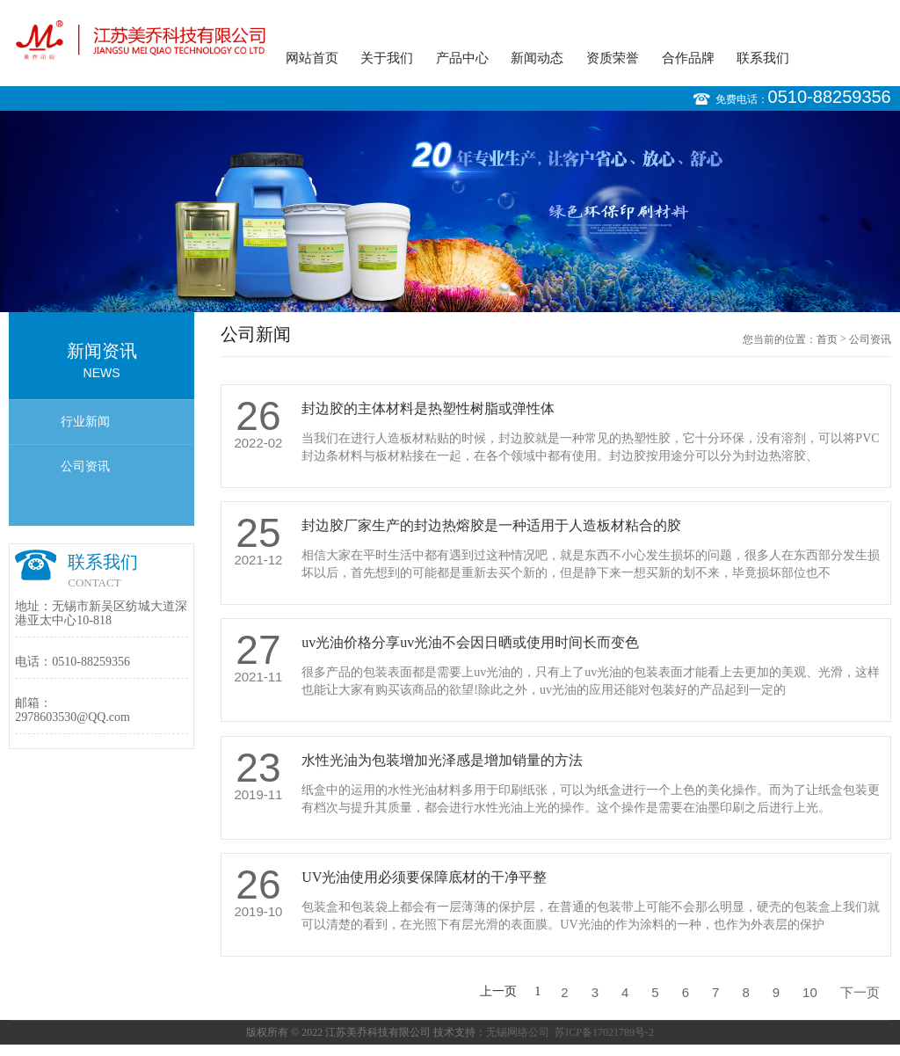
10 (809, 992)
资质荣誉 (612, 58)
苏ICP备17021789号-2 (604, 1032)
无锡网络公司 (517, 1032)
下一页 (860, 992)
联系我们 (763, 58)
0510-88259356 (829, 96)
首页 (827, 339)
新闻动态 (537, 58)
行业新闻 (85, 421)
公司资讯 (85, 466)
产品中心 (462, 58)
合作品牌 (688, 58)
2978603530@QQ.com (72, 717)
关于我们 (386, 58)
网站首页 (312, 58)
